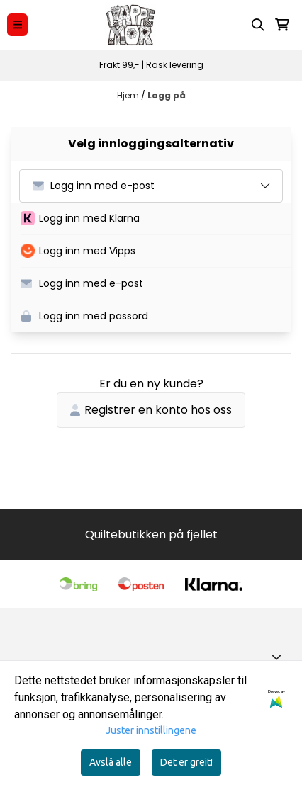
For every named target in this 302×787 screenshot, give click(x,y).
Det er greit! (186, 762)
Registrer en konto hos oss (151, 410)
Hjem (129, 95)
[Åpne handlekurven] (282, 25)
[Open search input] (258, 24)
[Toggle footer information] (279, 656)
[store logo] (130, 25)
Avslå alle (110, 762)
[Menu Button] (17, 24)
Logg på (166, 95)
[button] (156, 219)
